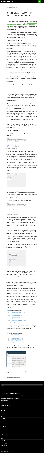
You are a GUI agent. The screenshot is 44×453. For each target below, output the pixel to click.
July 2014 (3, 416)
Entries (3, 440)
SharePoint (18, 377)
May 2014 (3, 418)
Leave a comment (18, 17)
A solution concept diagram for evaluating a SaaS (11, 393)
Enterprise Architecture (7, 1)
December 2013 (4, 421)
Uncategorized (4, 429)
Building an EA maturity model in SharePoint (20, 14)
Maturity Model (11, 377)
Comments (4, 443)
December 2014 (4, 413)
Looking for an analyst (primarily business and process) (12, 395)
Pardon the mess (4, 400)
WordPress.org (4, 445)
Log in (2, 438)
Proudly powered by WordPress (6, 451)
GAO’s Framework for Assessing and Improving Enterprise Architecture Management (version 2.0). (21, 24)
